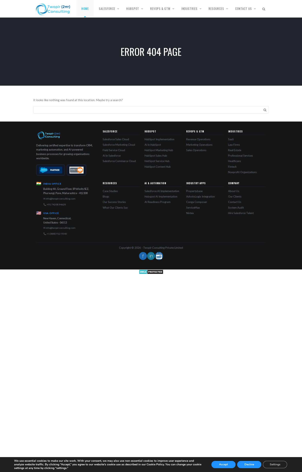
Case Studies (110, 191)
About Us (233, 191)
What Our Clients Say (115, 207)
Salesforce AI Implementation (162, 191)
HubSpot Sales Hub (156, 155)
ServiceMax (193, 207)
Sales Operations (196, 150)
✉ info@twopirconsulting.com (59, 198)
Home (85, 8)
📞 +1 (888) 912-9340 (55, 233)
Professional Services (240, 155)
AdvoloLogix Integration (200, 196)
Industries (189, 8)
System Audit (236, 207)
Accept (223, 464)
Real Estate (234, 150)
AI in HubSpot (153, 144)
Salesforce (107, 8)
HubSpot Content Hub (158, 166)
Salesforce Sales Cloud (116, 139)
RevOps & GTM (160, 8)
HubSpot (132, 8)
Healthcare (234, 161)
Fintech (232, 166)
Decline (249, 464)
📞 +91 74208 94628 (54, 204)
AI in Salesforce (112, 155)
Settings (275, 464)
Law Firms (234, 144)
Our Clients (234, 196)
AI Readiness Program (158, 202)
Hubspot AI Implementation (161, 196)
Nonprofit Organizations (242, 172)
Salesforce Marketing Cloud (119, 144)
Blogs (106, 196)
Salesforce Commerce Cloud (119, 161)
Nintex (190, 213)
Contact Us (243, 8)
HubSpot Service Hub (157, 161)
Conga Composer (196, 202)
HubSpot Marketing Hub (159, 150)
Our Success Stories (114, 202)
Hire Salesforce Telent (241, 213)
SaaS (231, 139)
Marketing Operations (199, 144)
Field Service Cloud (114, 150)
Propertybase (194, 191)
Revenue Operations (198, 139)
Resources (216, 8)
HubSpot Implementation (159, 139)
